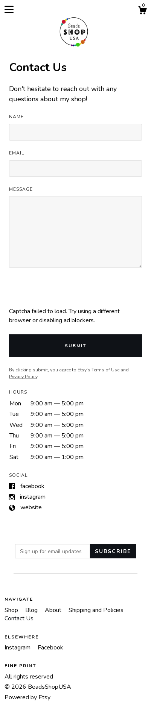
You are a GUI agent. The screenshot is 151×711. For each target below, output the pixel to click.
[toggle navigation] (9, 9)
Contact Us (19, 618)
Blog (32, 610)
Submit (75, 346)
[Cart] (142, 11)
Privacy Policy (23, 377)
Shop (12, 610)
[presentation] (66, 292)
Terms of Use (105, 370)
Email (16, 153)
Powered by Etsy (27, 697)
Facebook (32, 486)
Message (21, 189)
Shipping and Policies (96, 610)
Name (16, 117)
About (54, 610)
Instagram (33, 497)
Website (31, 507)
